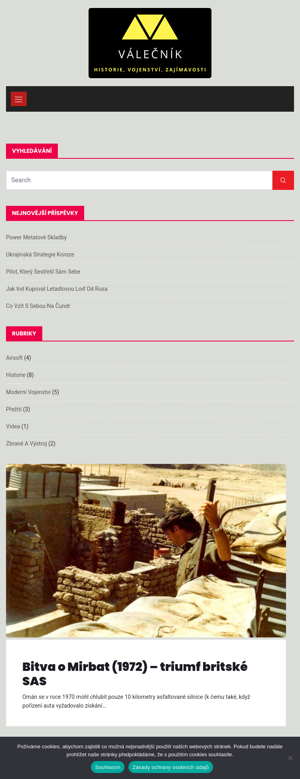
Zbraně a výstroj (26, 443)
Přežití (14, 409)
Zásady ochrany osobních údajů (170, 767)
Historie (16, 375)
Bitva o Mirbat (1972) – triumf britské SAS (135, 674)
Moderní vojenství (28, 392)
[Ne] (290, 758)
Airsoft (14, 358)
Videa (13, 426)
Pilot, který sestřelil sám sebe (43, 271)
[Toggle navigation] (19, 99)
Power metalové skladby (36, 237)
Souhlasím (107, 767)
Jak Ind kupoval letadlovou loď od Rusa (56, 289)
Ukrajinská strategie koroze (40, 254)
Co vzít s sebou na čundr (38, 306)
